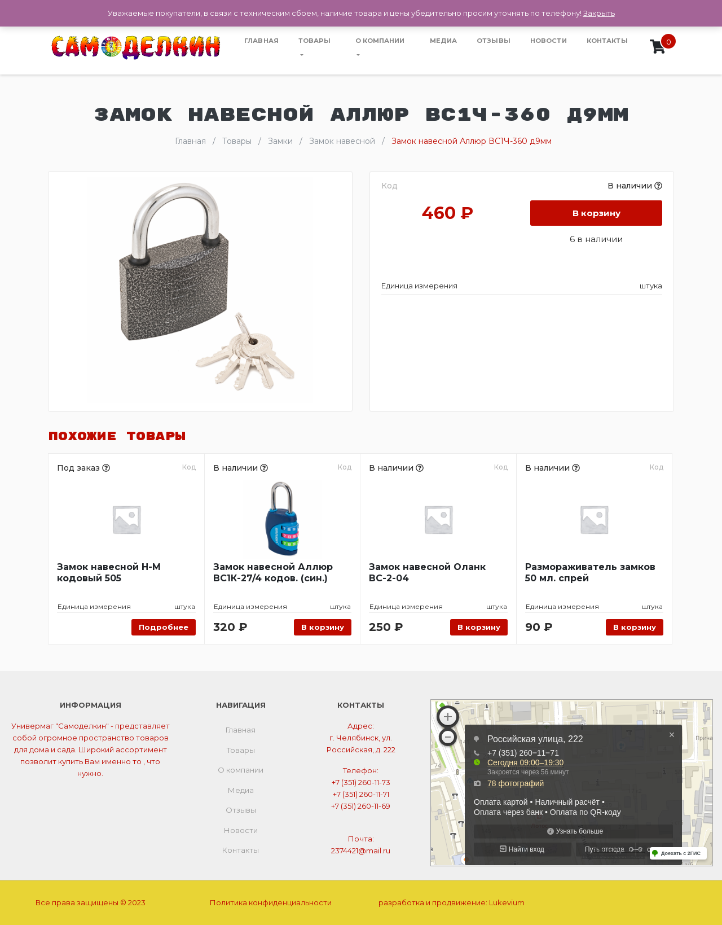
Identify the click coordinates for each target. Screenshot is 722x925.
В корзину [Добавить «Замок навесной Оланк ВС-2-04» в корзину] (478, 627)
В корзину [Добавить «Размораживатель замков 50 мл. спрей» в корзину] (634, 627)
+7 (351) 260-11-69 (360, 805)
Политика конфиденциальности (271, 902)
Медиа (443, 41)
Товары (314, 41)
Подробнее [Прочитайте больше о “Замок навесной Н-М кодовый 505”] (163, 627)
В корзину (596, 213)
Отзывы (493, 41)
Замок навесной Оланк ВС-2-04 (427, 573)
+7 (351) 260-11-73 (361, 782)
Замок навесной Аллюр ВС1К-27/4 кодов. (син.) (273, 573)
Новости (548, 41)
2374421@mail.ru (360, 850)
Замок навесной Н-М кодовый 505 (109, 573)
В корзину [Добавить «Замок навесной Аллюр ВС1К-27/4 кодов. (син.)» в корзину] (322, 627)
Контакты (607, 41)
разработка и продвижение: (451, 902)
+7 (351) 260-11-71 (361, 794)
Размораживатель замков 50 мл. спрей (590, 573)
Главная (261, 41)
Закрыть (599, 12)
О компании (380, 41)
